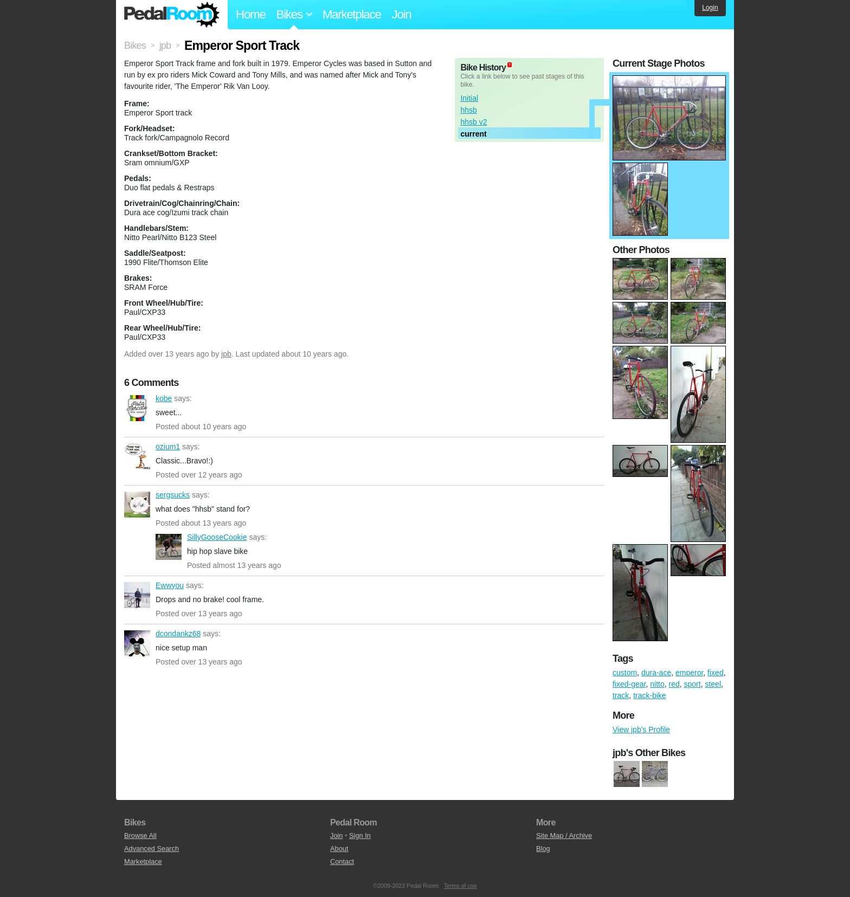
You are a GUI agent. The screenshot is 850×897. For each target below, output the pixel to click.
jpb (226, 354)
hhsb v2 (473, 122)
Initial (469, 98)
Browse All (140, 835)
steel (713, 684)
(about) (509, 64)
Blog (543, 848)
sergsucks (137, 505)
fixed (715, 672)
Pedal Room (172, 15)
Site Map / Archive (564, 835)
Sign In (360, 835)
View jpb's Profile (641, 729)
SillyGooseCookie (169, 547)
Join (401, 14)
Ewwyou (137, 595)
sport (692, 684)
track (621, 695)
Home (251, 14)
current (473, 134)
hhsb (468, 110)
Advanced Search (151, 848)
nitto (657, 684)
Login (710, 7)
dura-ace (656, 672)
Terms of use (460, 885)
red (674, 684)
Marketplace (352, 14)
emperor (689, 672)
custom (625, 672)
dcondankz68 (137, 643)
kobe (137, 408)
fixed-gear (629, 684)
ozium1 (137, 456)
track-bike (649, 695)
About (339, 848)
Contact (342, 861)
